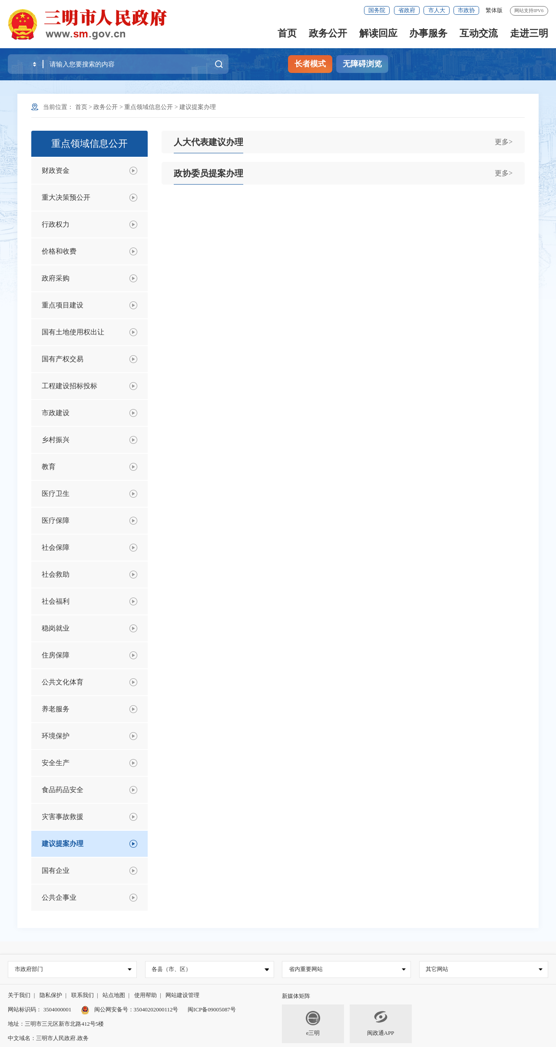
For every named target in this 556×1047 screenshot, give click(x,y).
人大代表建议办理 (208, 142)
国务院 (376, 10)
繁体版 (494, 10)
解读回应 (378, 33)
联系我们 (82, 995)
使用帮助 (145, 995)
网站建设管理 (182, 995)
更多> (504, 141)
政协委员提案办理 (208, 173)
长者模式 (310, 63)
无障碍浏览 (362, 63)
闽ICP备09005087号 (212, 1009)
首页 (287, 33)
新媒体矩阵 (296, 996)
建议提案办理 (197, 107)
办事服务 (428, 33)
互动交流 (479, 33)
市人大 (436, 10)
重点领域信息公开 (148, 107)
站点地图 (114, 995)
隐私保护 (51, 995)
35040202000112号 (156, 1009)
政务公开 (328, 33)
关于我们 (19, 995)
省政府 (406, 10)
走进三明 (529, 33)
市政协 (466, 10)
